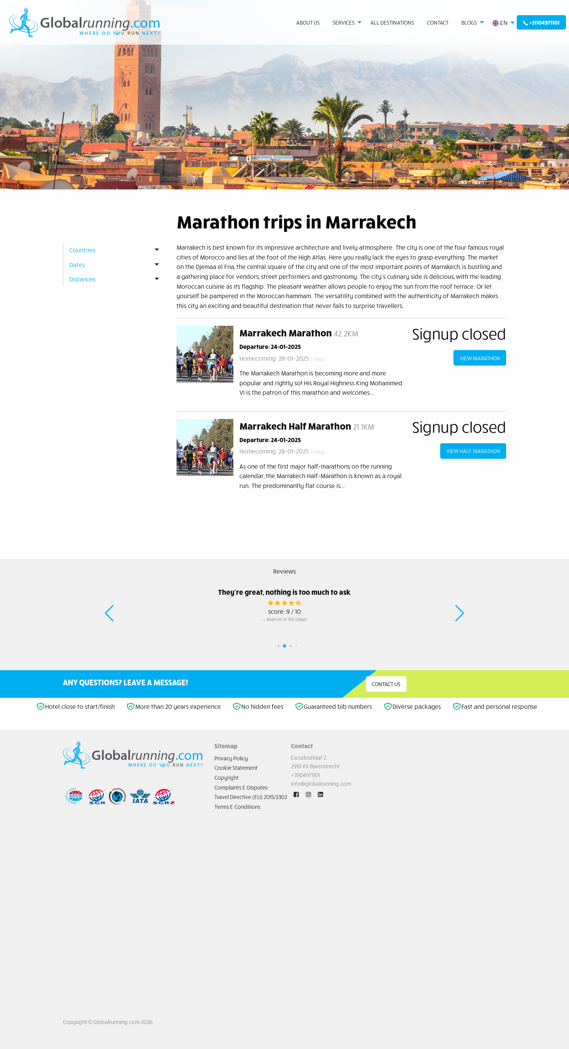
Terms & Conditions (237, 806)
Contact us (386, 683)
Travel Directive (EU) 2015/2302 (250, 796)
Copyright (226, 777)
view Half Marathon (473, 450)
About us (308, 22)
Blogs (469, 22)
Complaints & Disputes (240, 787)
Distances (82, 279)
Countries (82, 249)
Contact (438, 22)
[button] (109, 613)
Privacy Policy (231, 758)
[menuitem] (84, 23)
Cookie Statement (236, 767)
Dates (77, 264)
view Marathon (480, 358)
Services (344, 22)
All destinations (392, 22)
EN (500, 23)
